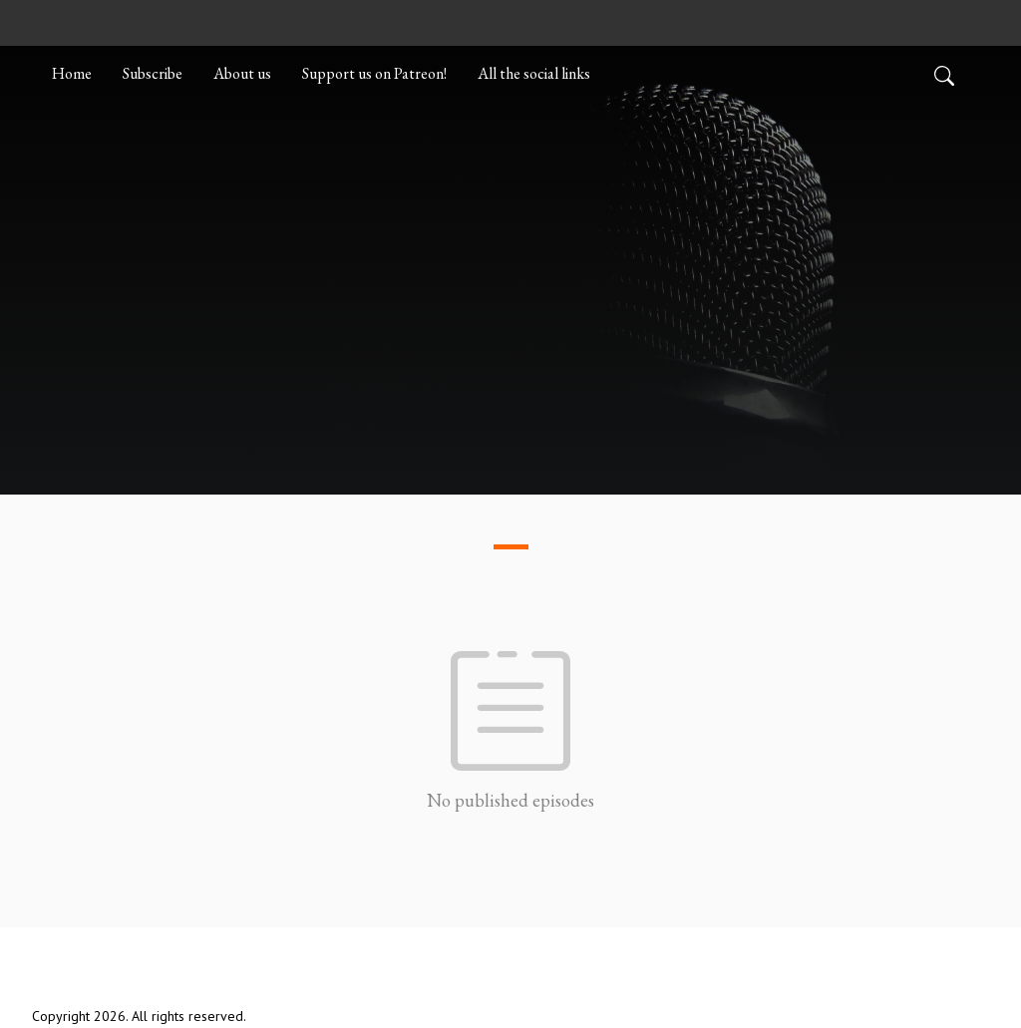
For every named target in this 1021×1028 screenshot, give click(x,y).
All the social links (534, 73)
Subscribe (152, 73)
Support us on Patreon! (374, 73)
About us (242, 73)
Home (72, 73)
